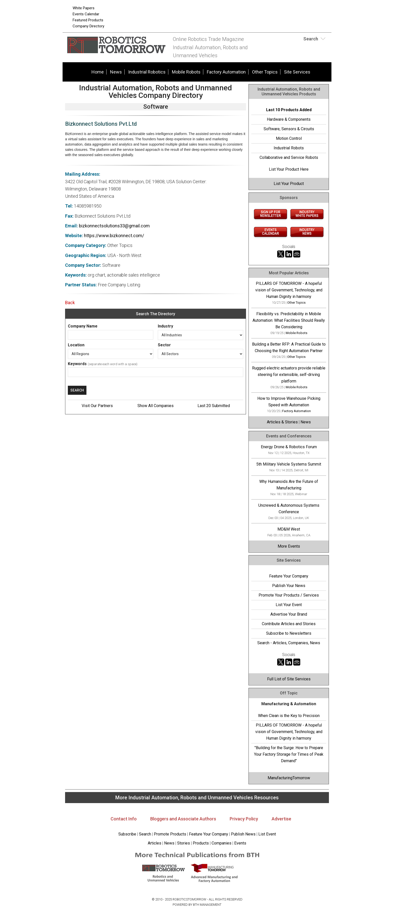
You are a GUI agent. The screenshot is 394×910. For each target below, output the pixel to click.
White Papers (83, 8)
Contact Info (124, 818)
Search (145, 834)
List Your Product (289, 183)
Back (70, 302)
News (116, 72)
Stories (183, 843)
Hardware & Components (289, 119)
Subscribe (127, 834)
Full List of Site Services (289, 679)
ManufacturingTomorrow (289, 777)
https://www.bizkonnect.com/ (114, 235)
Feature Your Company (288, 576)
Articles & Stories (282, 422)
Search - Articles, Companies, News (288, 642)
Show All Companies (155, 405)
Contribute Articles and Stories (289, 623)
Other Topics (265, 72)
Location (76, 345)
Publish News (243, 834)
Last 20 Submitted (214, 405)
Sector (164, 345)
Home (97, 72)
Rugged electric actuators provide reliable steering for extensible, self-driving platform (288, 374)
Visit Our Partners (97, 405)
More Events (289, 546)
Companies (221, 843)
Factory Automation (226, 72)
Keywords (77, 363)
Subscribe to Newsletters (288, 633)
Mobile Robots (186, 72)
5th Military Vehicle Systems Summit (288, 464)
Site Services (297, 72)
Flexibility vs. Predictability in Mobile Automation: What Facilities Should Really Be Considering (289, 320)
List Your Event (289, 604)
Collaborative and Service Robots (289, 157)
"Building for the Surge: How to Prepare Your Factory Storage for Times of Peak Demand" (288, 754)
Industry (165, 326)
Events (239, 843)
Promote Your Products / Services (289, 595)
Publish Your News (288, 585)
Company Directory (88, 26)
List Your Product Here (289, 169)
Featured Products (88, 20)
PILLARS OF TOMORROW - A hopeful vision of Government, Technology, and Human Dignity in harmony (288, 290)
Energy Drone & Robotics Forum (289, 446)
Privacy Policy (244, 818)
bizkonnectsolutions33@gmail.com (114, 225)
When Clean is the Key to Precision (289, 715)
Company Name (82, 326)
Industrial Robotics (147, 72)
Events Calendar (86, 14)
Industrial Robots (289, 148)
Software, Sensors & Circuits (289, 128)
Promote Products (170, 834)
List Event (267, 834)
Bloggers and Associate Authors (183, 818)
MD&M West (288, 529)
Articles (154, 843)
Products (201, 843)
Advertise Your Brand (288, 614)
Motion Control (289, 138)
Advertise (281, 818)
